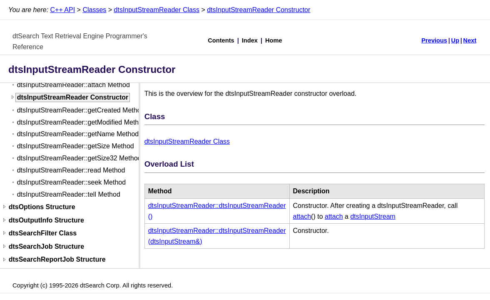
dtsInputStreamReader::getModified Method (81, 122)
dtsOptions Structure (42, 206)
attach (302, 216)
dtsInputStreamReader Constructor (258, 9)
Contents (221, 40)
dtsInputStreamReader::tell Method (68, 194)
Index (250, 40)
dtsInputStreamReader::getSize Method (75, 146)
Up (455, 40)
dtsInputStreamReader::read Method (71, 170)
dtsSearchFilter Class (43, 233)
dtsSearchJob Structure (46, 246)
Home (273, 40)
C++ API (62, 9)
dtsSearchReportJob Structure (57, 259)
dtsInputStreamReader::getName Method (78, 134)
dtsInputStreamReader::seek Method (71, 182)
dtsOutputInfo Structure (46, 220)
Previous (434, 40)
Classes (94, 9)
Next (470, 40)
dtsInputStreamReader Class (156, 9)
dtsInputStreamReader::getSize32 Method (79, 158)
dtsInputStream (372, 216)
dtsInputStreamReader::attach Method (73, 84)
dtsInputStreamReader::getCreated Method (81, 110)
